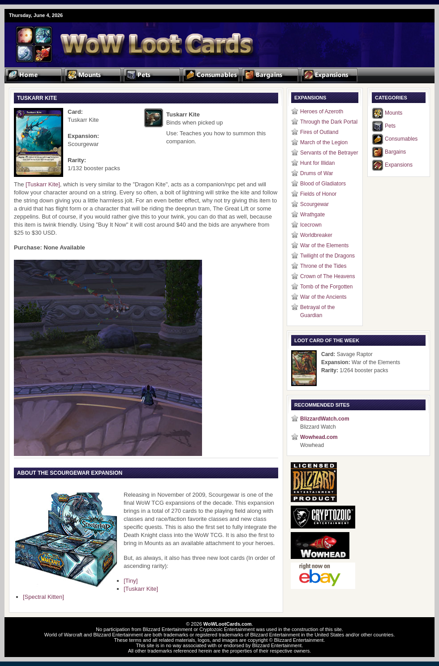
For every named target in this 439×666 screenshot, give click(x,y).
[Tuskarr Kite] (43, 184)
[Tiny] (131, 580)
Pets (390, 126)
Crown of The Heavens (327, 276)
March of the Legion (324, 142)
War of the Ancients (323, 297)
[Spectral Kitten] (43, 596)
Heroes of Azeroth (321, 111)
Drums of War (316, 173)
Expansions (399, 165)
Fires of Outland (319, 132)
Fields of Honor (318, 194)
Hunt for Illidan (317, 163)
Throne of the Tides (323, 266)
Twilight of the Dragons (327, 256)
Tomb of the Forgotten (326, 287)
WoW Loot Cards (112, 38)
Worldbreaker (316, 235)
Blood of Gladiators (323, 183)
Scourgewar (314, 204)
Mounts (393, 113)
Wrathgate (312, 214)
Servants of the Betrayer (329, 153)
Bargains (395, 152)
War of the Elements (324, 245)
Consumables (401, 139)
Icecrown (311, 225)
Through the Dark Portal (328, 122)
